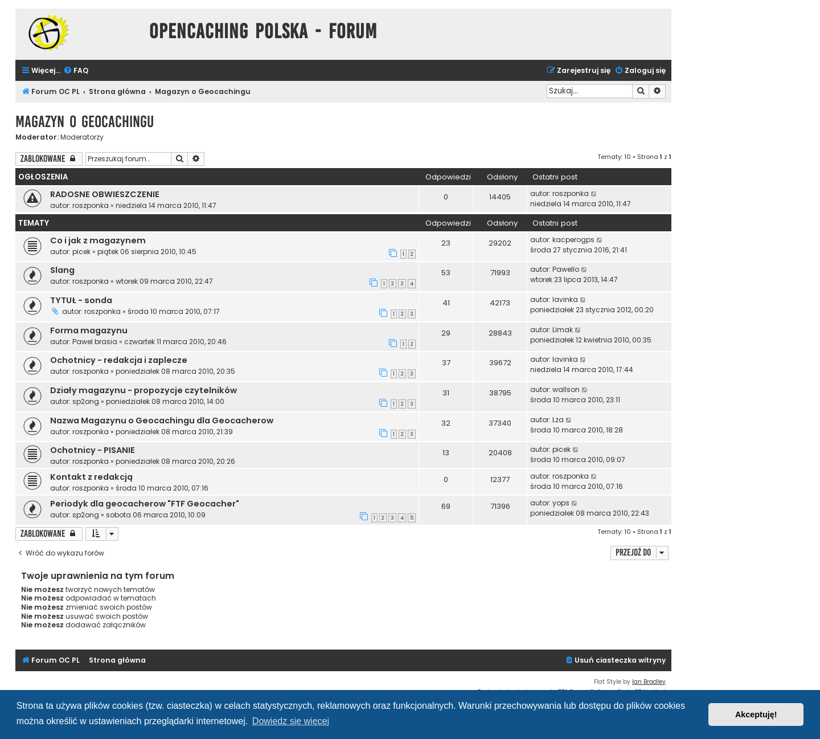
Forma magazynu (89, 330)
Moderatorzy (82, 137)
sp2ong (85, 401)
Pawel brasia (94, 341)
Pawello (565, 269)
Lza (558, 419)
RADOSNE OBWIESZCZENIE (104, 194)
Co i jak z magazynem (98, 240)
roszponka (90, 205)
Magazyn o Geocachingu (84, 121)
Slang (62, 270)
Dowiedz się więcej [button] (290, 721)
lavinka (565, 299)
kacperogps (573, 239)
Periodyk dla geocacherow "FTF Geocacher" (144, 503)
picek (81, 251)
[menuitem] (75, 71)
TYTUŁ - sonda (81, 300)
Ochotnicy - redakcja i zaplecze (118, 360)
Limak (562, 329)
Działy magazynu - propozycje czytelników (143, 390)
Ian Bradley (649, 681)
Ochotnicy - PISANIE (92, 450)
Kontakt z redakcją (91, 477)
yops (560, 503)
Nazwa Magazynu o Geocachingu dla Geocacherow (161, 420)
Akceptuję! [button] (756, 714)
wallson (566, 389)
